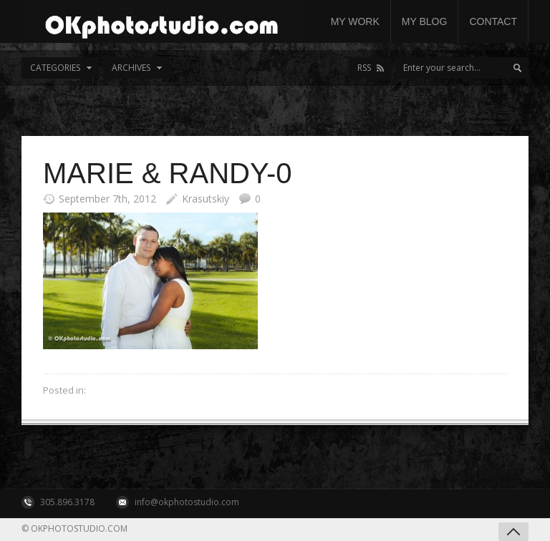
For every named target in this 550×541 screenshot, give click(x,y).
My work (355, 21)
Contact (493, 21)
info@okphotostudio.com (187, 502)
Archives (131, 68)
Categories (55, 68)
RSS (364, 68)
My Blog (425, 21)
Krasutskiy (205, 198)
